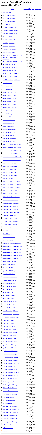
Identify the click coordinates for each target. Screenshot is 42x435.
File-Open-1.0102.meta (8, 126)
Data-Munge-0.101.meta (9, 36)
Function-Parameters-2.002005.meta (12, 144)
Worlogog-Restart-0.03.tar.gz (10, 421)
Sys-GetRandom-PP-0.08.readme (11, 372)
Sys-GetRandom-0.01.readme (10, 341)
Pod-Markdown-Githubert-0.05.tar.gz (12, 258)
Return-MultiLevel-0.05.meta (10, 301)
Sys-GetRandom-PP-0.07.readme (11, 363)
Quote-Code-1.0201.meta (9, 283)
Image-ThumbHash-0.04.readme (11, 212)
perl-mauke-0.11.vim (8, 428)
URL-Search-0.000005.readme (10, 391)
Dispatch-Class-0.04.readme (10, 104)
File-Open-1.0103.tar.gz (9, 141)
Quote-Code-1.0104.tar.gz (9, 271)
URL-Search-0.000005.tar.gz (10, 394)
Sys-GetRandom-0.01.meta (9, 338)
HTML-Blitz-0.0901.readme (10, 166)
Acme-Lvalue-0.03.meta (9, 15)
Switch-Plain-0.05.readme (9, 323)
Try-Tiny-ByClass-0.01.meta (10, 378)
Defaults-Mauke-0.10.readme (10, 67)
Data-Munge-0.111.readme (9, 49)
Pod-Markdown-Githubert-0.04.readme (12, 246)
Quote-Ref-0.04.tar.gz (8, 298)
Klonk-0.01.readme (7, 230)
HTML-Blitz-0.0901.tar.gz (9, 169)
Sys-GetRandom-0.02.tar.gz (10, 354)
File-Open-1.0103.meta (8, 135)
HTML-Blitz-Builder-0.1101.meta (11, 190)
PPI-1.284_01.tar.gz (8, 240)
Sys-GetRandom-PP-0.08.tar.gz (10, 375)
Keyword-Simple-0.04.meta (10, 218)
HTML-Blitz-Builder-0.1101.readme (12, 194)
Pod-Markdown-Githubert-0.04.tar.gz (12, 249)
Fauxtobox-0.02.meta (8, 117)
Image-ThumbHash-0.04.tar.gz (10, 215)
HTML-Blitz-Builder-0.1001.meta (11, 181)
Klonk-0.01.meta (7, 227)
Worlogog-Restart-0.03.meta (10, 415)
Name (12, 9)
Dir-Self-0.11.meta (7, 83)
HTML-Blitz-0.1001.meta (9, 172)
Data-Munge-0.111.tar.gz (9, 52)
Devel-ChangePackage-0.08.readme (12, 76)
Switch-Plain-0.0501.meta (9, 329)
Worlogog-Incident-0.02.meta (10, 406)
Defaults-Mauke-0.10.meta (9, 64)
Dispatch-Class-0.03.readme (10, 95)
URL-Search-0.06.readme (9, 400)
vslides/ (5, 431)
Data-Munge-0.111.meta (9, 46)
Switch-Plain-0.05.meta (8, 320)
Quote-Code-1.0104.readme (10, 267)
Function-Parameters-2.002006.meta (12, 153)
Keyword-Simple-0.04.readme (10, 221)
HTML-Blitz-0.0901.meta (9, 163)
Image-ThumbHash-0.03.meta (10, 200)
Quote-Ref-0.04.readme (9, 295)
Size (33, 9)
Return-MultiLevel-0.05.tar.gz (10, 307)
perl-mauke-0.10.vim (8, 425)
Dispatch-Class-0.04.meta (9, 101)
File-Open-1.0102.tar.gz (9, 132)
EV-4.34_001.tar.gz (7, 110)
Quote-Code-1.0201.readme (10, 286)
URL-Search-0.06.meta (8, 397)
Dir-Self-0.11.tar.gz (7, 89)
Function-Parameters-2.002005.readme (12, 147)
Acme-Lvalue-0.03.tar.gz (9, 21)
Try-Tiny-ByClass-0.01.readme (10, 381)
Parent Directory (7, 12)
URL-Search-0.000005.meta (10, 388)
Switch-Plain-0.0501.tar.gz (9, 335)
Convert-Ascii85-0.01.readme (10, 30)
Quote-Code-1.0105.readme (10, 277)
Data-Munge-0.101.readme (9, 40)
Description (38, 9)
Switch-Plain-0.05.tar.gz (9, 326)
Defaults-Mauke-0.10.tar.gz (9, 70)
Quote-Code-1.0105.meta (9, 274)
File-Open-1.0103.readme (9, 138)
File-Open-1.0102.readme (9, 129)
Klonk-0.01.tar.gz (7, 234)
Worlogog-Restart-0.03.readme (10, 418)
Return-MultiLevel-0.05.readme (11, 304)
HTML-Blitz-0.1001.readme (10, 175)
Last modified (27, 9)
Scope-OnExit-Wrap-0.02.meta (10, 311)
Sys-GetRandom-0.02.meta (9, 348)
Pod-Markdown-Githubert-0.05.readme (12, 255)
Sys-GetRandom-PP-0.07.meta (10, 360)
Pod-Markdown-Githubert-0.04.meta (12, 243)
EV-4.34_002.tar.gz (7, 113)
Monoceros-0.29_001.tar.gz (9, 237)
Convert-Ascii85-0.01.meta (9, 27)
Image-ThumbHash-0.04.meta (10, 209)
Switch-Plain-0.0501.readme (10, 332)
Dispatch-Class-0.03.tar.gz (9, 98)
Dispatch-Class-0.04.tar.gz (9, 107)
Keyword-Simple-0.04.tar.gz (10, 224)
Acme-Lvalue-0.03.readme (9, 18)
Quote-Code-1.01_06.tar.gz (9, 261)
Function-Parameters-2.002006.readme (12, 157)
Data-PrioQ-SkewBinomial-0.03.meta (12, 55)
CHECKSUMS (6, 24)
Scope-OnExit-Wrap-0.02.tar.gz (10, 317)
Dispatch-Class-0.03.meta (9, 92)
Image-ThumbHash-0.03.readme (11, 203)
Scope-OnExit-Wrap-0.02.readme (11, 314)
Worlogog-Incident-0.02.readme (11, 409)
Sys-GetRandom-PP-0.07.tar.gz (10, 366)
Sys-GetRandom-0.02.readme (10, 351)
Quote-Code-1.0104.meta (9, 264)
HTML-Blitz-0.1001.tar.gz (9, 178)
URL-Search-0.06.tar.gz (9, 403)
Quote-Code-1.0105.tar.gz (9, 280)
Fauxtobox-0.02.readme (9, 120)
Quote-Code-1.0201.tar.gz (9, 289)
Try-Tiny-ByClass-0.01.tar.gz (10, 384)
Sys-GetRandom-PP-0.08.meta (10, 369)
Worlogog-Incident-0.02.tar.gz (10, 412)
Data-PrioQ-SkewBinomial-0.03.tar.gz (12, 61)
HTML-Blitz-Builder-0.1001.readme (12, 184)
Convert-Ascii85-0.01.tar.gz (10, 33)
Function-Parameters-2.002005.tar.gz (12, 150)
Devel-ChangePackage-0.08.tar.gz (11, 80)
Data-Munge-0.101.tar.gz (9, 43)
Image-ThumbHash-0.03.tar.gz (10, 206)
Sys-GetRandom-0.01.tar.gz (10, 344)
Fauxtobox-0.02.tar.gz (8, 123)
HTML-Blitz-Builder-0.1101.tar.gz (11, 197)
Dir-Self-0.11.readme (8, 86)
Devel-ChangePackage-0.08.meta (11, 73)
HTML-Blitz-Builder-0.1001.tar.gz (11, 187)
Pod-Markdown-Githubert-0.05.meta (12, 252)
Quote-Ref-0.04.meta (8, 292)
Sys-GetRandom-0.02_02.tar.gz (10, 357)
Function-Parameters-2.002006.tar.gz (12, 160)
